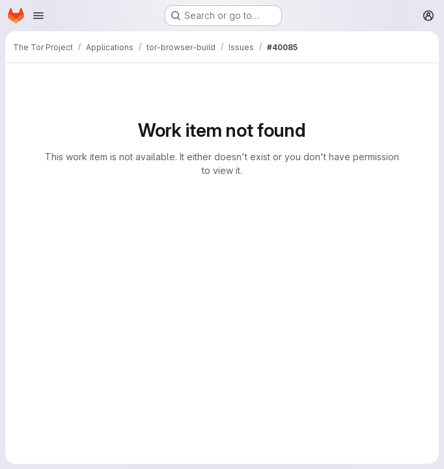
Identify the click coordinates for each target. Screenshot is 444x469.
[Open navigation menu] (38, 15)
